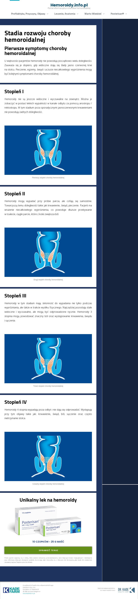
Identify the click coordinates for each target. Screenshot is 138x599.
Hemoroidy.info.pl (69, 5)
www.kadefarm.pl (29, 593)
